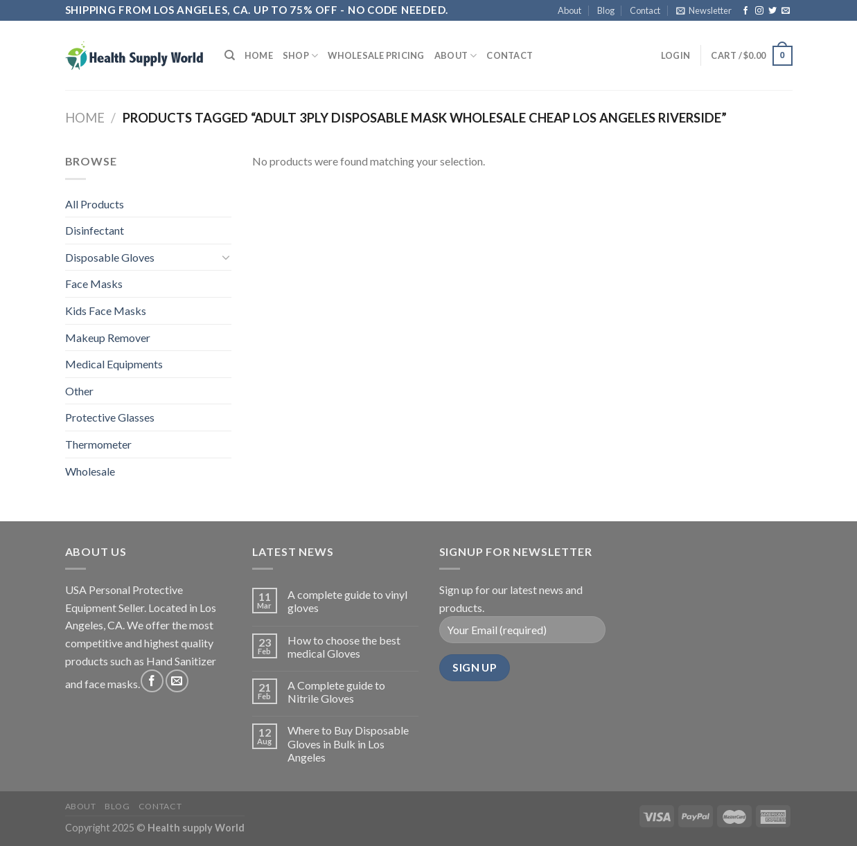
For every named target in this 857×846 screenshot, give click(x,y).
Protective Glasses (109, 417)
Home (259, 55)
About (569, 10)
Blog (606, 10)
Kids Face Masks (105, 310)
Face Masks (94, 283)
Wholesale (90, 471)
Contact (645, 10)
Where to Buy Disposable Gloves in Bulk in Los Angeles (348, 743)
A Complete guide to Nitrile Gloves (336, 691)
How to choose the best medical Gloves (344, 646)
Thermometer (98, 444)
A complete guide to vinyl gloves (347, 601)
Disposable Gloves (109, 257)
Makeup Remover (107, 337)
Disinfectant (94, 230)
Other (79, 390)
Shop (300, 55)
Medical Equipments (114, 363)
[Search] (229, 55)
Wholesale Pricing (376, 55)
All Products (94, 203)
